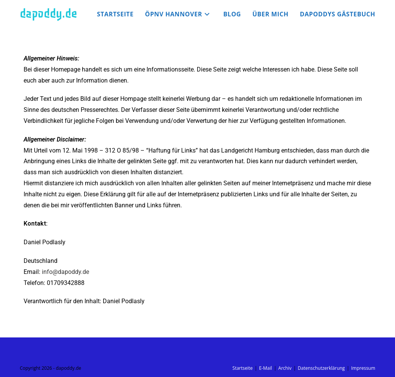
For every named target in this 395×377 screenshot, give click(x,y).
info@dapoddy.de (65, 271)
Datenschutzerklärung (321, 368)
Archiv (284, 368)
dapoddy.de (48, 13)
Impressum (363, 368)
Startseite (243, 368)
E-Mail (265, 368)
